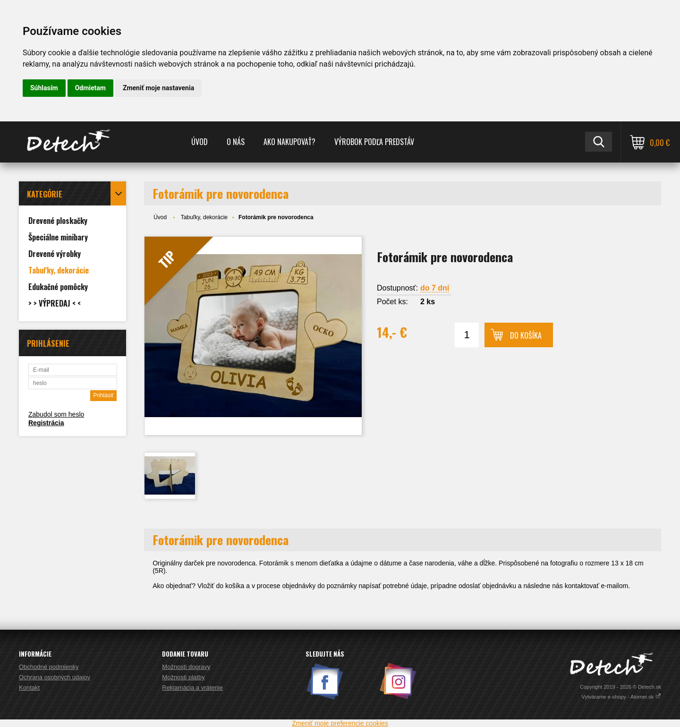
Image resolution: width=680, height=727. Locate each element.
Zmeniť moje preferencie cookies (340, 723)
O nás (236, 141)
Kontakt (29, 687)
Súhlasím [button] (44, 88)
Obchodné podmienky (48, 666)
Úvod (199, 141)
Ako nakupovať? (289, 141)
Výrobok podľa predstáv (374, 141)
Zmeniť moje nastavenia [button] (158, 88)
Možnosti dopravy (186, 666)
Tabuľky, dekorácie (204, 217)
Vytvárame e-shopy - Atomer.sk (621, 697)
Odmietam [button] (90, 88)
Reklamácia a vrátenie (192, 687)
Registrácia (46, 423)
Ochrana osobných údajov (54, 677)
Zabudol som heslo (56, 414)
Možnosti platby (183, 677)
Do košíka (526, 335)
